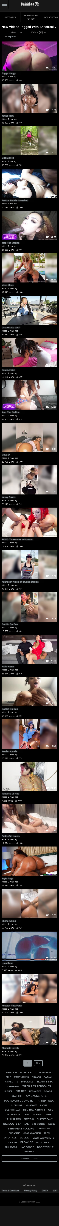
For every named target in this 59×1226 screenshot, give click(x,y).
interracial (14, 1114)
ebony (51, 1124)
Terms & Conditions (10, 1190)
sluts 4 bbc (45, 1081)
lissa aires (35, 1091)
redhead (29, 1151)
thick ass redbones (36, 1086)
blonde (8, 1091)
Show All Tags (29, 1158)
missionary (46, 1072)
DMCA (45, 1190)
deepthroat (12, 1109)
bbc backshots (34, 1109)
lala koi (12, 1142)
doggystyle (45, 1147)
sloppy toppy (42, 1114)
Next (38, 1063)
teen (47, 1133)
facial (48, 1077)
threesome (43, 1128)
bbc (27, 1114)
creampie (14, 1133)
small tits (11, 1081)
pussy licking (21, 1077)
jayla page (10, 1138)
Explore (10, 36)
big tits (21, 1091)
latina (43, 1105)
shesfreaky (45, 1119)
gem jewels (11, 1147)
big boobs (38, 1124)
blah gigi (17, 1096)
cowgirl (49, 1091)
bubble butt (28, 1072)
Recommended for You (31, 17)
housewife (31, 1105)
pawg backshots (43, 1137)
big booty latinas (16, 1124)
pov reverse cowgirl (18, 1100)
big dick (24, 1138)
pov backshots (36, 1096)
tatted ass (13, 1119)
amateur (29, 1119)
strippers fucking (21, 1128)
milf (8, 1077)
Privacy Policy (30, 1190)
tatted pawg (45, 1100)
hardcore (27, 1147)
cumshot (13, 1086)
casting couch (32, 1133)
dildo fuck (43, 1142)
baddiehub (27, 1082)
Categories (10, 17)
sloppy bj (16, 1105)
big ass (36, 1077)
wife (50, 1110)
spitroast (11, 1072)
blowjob (26, 1142)
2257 (55, 1190)
